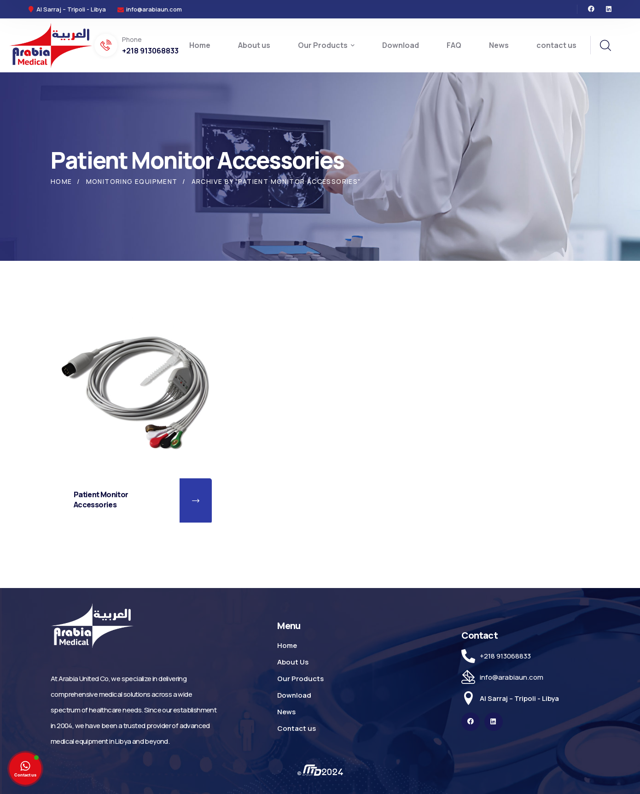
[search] (605, 45)
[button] (196, 500)
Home (61, 181)
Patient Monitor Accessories (101, 499)
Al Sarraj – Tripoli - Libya (519, 698)
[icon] (591, 9)
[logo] (50, 45)
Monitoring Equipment (132, 181)
